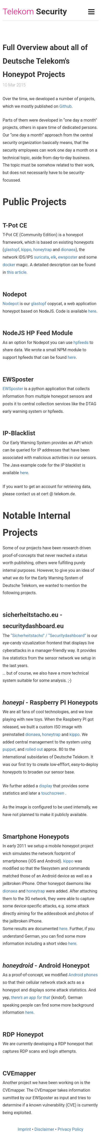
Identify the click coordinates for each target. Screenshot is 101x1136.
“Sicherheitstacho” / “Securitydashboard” (48, 635)
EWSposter (13, 388)
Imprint (24, 1129)
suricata (41, 257)
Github (65, 106)
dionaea (68, 249)
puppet (9, 749)
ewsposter (67, 257)
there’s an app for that (30, 997)
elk (53, 257)
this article (17, 272)
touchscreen (52, 793)
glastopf (11, 249)
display (45, 785)
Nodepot (11, 303)
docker (9, 264)
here (92, 311)
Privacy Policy (71, 1129)
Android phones (83, 974)
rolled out (34, 749)
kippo (26, 249)
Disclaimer (44, 1129)
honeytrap (42, 249)
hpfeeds (81, 342)
